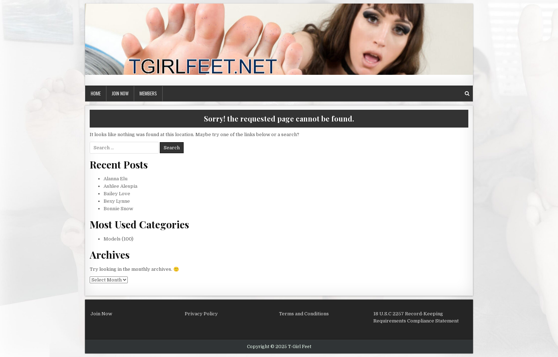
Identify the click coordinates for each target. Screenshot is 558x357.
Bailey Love (117, 193)
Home (96, 93)
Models (112, 239)
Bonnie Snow (118, 208)
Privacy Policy (201, 313)
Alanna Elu (115, 178)
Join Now (120, 93)
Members (148, 93)
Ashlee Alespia (120, 186)
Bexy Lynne (117, 201)
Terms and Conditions (304, 313)
